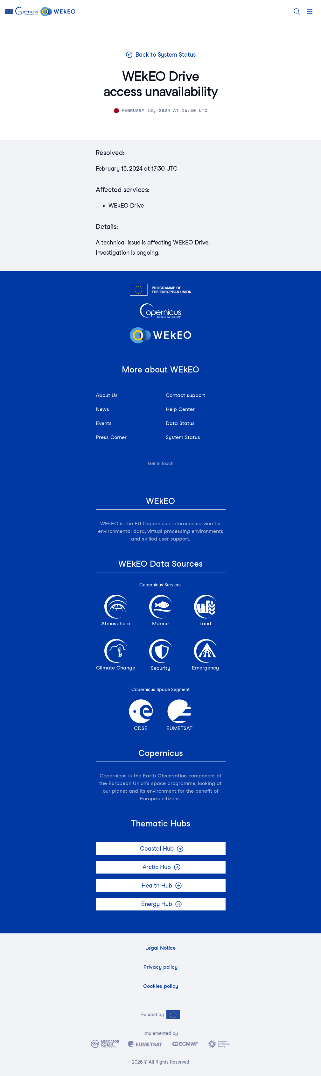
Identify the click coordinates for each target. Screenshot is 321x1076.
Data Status (180, 423)
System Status (183, 437)
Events (104, 423)
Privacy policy (160, 967)
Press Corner (111, 437)
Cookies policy (160, 986)
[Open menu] (309, 11)
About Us (107, 395)
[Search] (296, 11)
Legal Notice (160, 948)
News (102, 409)
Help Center (180, 409)
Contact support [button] (185, 395)
